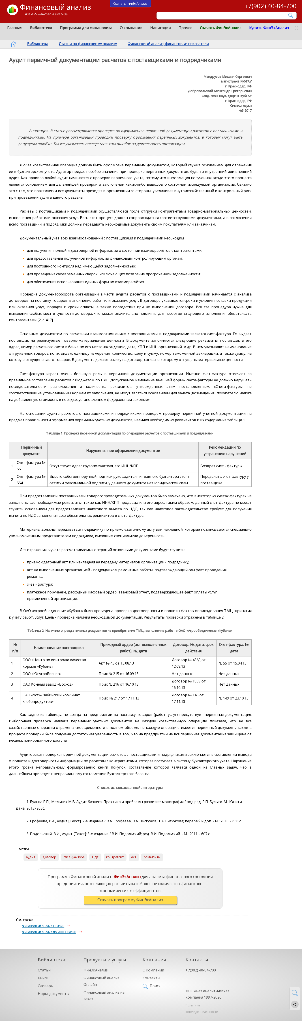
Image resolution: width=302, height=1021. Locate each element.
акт (133, 857)
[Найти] (291, 15)
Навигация (160, 27)
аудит (30, 857)
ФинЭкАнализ (96, 970)
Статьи (44, 970)
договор (49, 857)
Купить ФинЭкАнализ (269, 27)
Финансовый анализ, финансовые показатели (164, 43)
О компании (131, 27)
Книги (43, 977)
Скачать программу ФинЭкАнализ (130, 899)
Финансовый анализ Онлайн (43, 926)
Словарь (45, 985)
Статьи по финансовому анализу (84, 43)
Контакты (151, 977)
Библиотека (41, 27)
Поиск (155, 985)
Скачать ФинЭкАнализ (220, 27)
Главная (14, 27)
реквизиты (152, 857)
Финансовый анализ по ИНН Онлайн (49, 932)
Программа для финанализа (86, 27)
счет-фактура (74, 857)
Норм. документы (53, 993)
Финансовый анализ (55, 7)
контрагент (115, 857)
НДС (95, 857)
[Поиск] (223, 15)
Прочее (185, 27)
